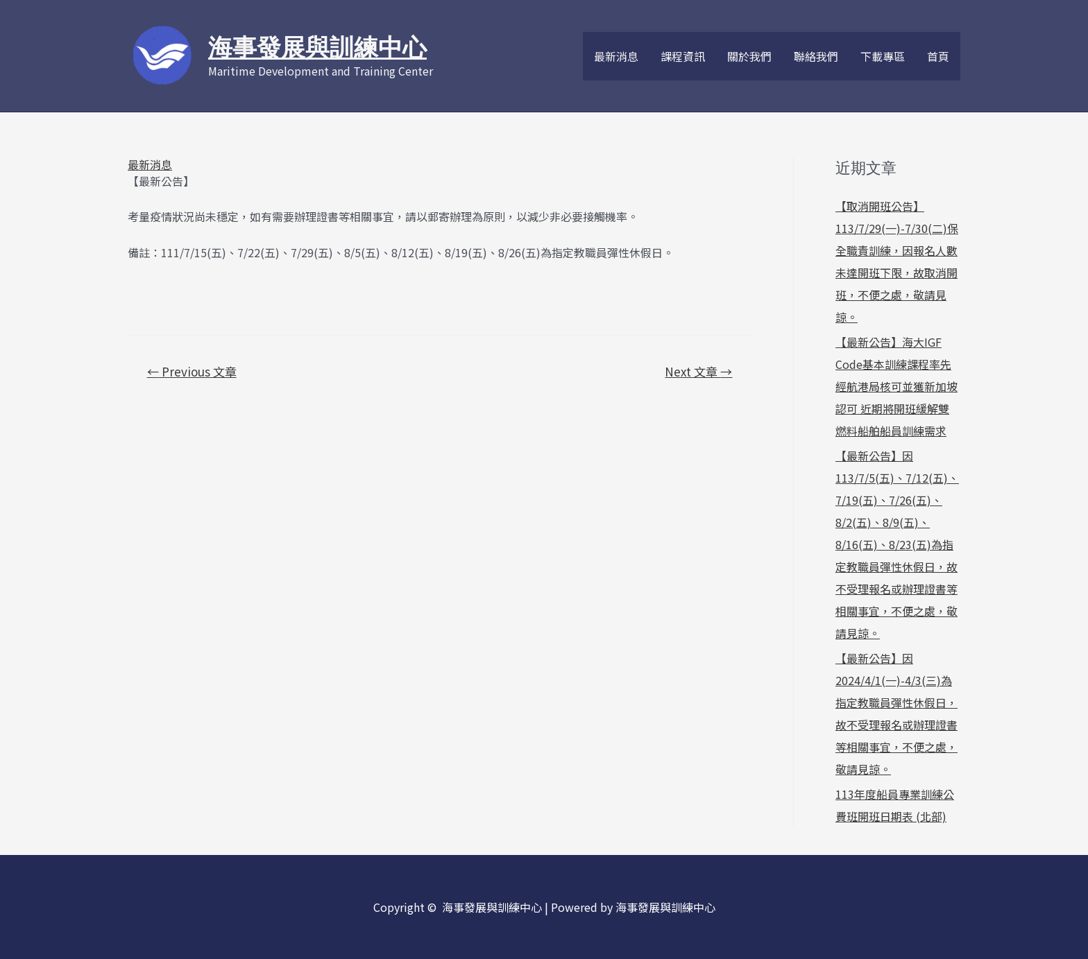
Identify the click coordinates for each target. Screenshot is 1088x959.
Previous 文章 (192, 371)
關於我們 (749, 56)
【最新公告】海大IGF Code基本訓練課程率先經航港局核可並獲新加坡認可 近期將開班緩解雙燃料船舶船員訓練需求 (896, 386)
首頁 (938, 56)
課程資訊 (683, 56)
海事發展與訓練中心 (317, 47)
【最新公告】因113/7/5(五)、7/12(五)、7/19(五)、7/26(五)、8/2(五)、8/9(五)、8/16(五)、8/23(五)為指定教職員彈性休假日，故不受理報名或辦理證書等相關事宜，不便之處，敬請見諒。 (897, 544)
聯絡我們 (816, 56)
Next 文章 (698, 371)
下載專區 (882, 56)
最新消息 (616, 56)
